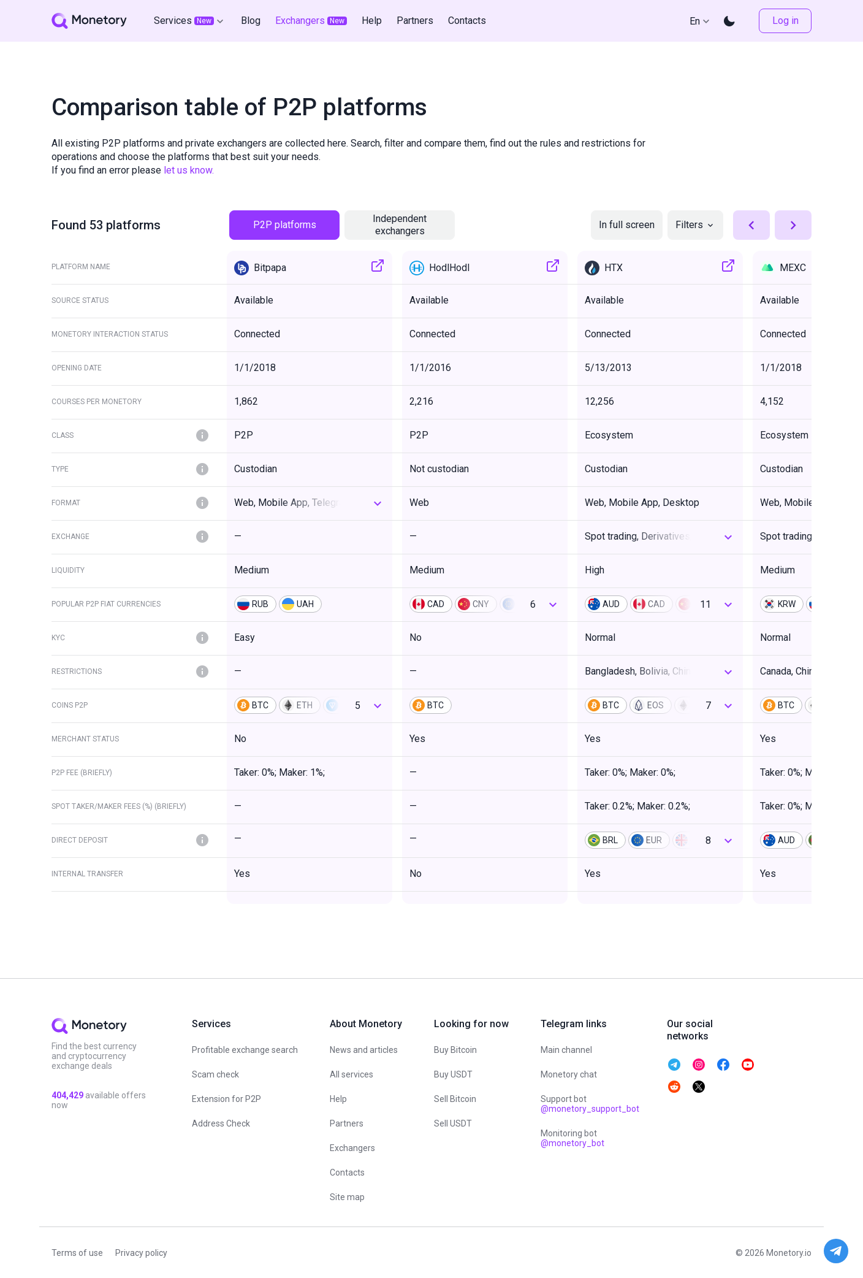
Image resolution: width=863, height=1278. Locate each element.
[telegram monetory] (674, 1064)
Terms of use (77, 1253)
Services (190, 21)
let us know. (189, 170)
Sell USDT (453, 1123)
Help (338, 1099)
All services (351, 1074)
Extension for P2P (226, 1099)
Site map (347, 1197)
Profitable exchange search (245, 1050)
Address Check (221, 1123)
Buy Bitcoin (455, 1050)
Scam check (215, 1074)
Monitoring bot (572, 1138)
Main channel (566, 1050)
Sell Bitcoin (455, 1099)
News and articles (364, 1050)
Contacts (347, 1172)
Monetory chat (569, 1074)
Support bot (590, 1104)
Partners (346, 1123)
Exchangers (352, 1148)
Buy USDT (453, 1074)
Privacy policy (141, 1253)
